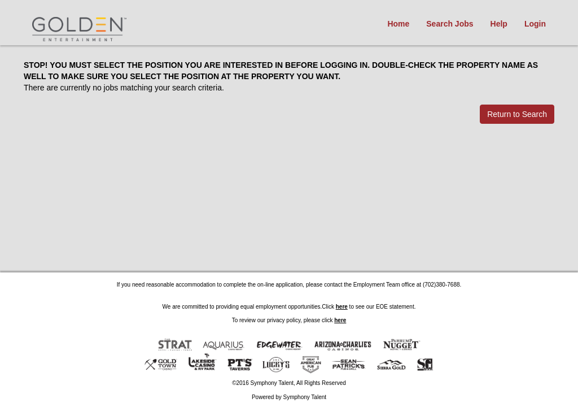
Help (499, 23)
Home (398, 23)
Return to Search (517, 114)
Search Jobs (449, 23)
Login (535, 23)
